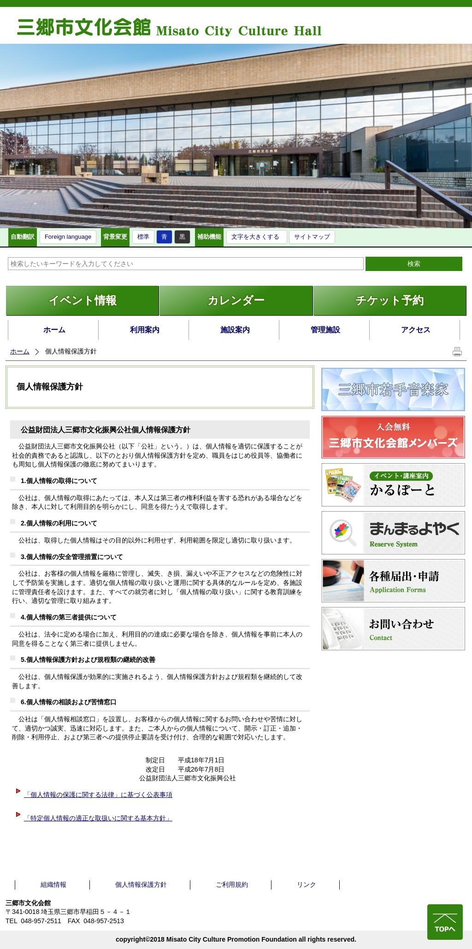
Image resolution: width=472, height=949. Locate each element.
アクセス (416, 330)
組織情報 (53, 884)
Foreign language (68, 236)
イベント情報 (82, 300)
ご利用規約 (232, 884)
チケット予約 (389, 300)
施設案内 (235, 330)
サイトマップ (312, 236)
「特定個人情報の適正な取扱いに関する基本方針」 (93, 818)
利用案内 (144, 330)
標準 (143, 236)
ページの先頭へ (445, 922)
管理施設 (325, 330)
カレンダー (236, 300)
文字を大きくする (255, 236)
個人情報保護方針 (141, 884)
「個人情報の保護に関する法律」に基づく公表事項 (93, 794)
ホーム (54, 330)
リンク (306, 884)
